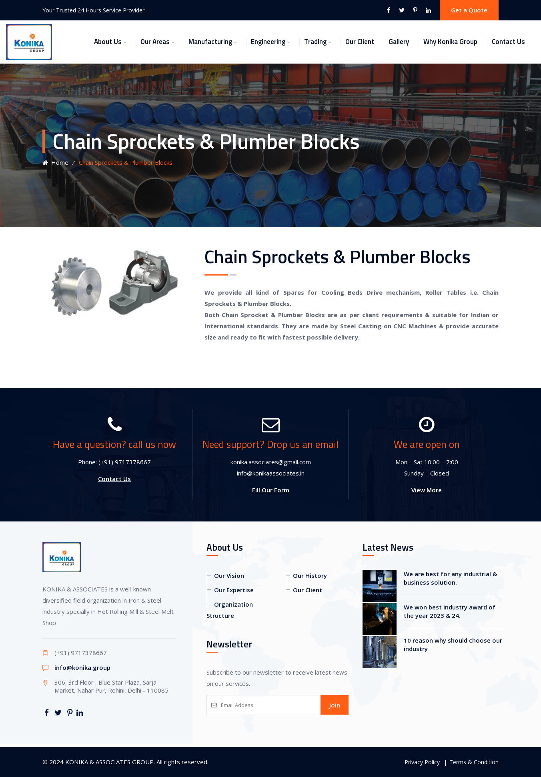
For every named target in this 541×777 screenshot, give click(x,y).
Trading (315, 41)
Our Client (359, 41)
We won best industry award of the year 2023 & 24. (449, 611)
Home (55, 162)
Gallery (399, 41)
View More (426, 490)
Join (334, 705)
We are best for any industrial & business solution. (450, 578)
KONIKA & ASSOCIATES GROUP (109, 762)
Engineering (268, 41)
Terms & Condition (474, 762)
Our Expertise (234, 590)
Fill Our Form (270, 490)
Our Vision (229, 575)
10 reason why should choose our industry (453, 644)
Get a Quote (469, 10)
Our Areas (155, 41)
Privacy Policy (422, 762)
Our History (310, 575)
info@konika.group (82, 667)
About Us (108, 41)
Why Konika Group (450, 41)
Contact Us (508, 41)
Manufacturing (210, 41)
